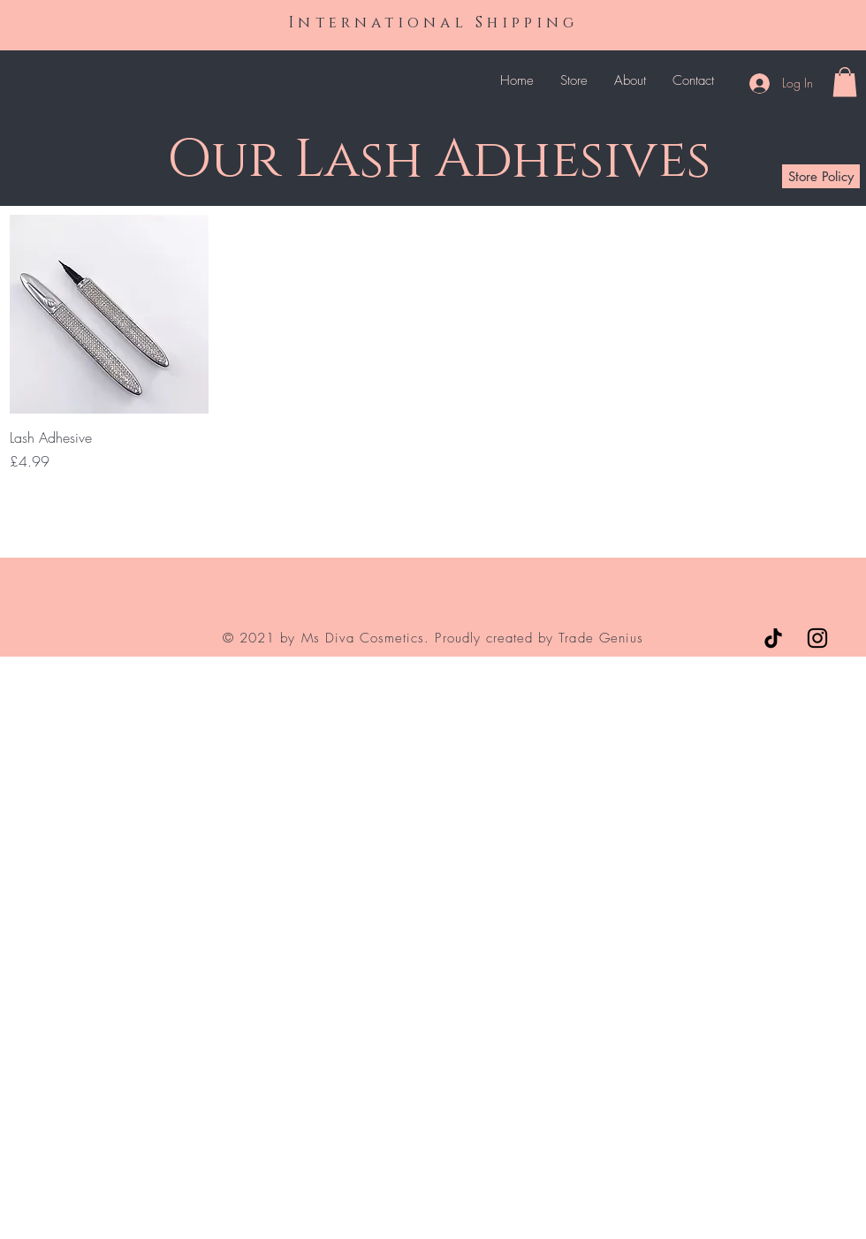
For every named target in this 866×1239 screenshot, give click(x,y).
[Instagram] (817, 638)
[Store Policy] (821, 176)
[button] (844, 81)
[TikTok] (773, 638)
